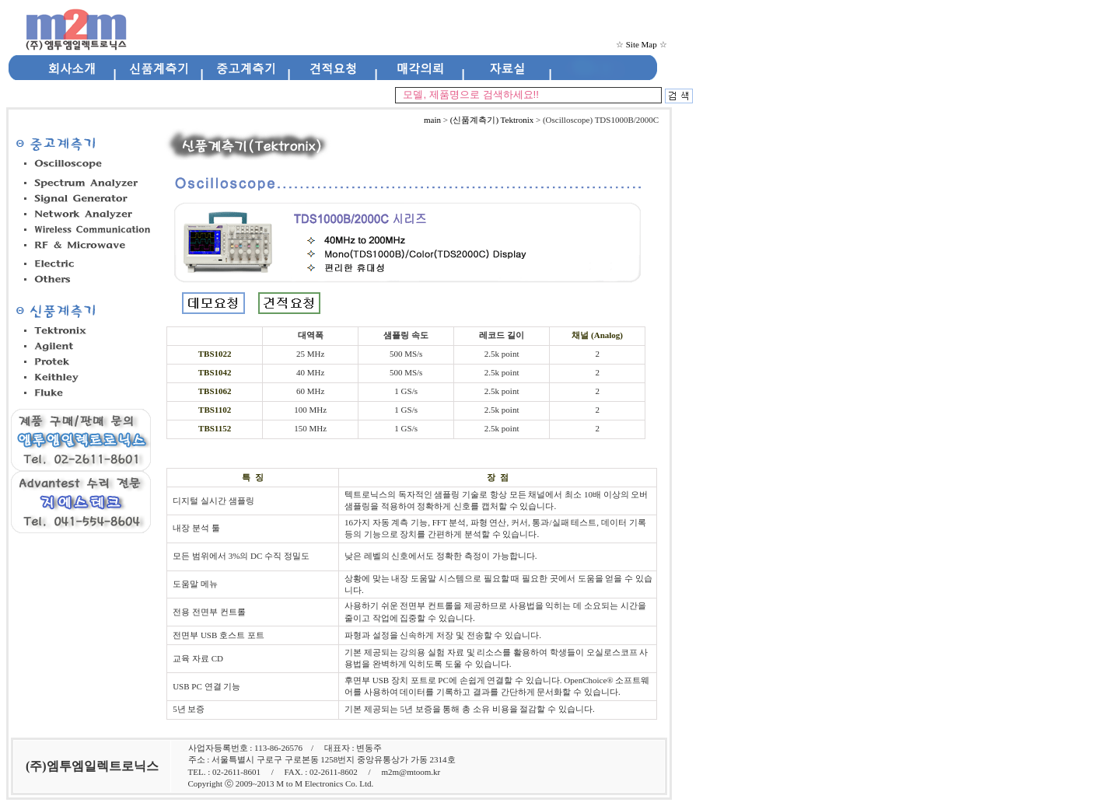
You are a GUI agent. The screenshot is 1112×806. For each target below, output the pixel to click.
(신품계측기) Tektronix (492, 119)
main (432, 119)
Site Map (641, 44)
